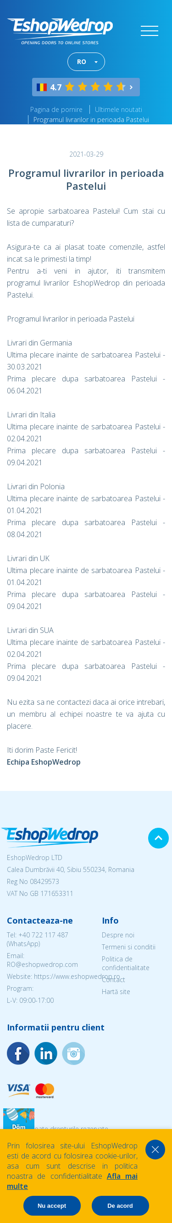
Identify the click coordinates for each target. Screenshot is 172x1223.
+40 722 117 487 (43, 934)
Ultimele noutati (118, 109)
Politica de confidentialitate (126, 963)
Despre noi (118, 934)
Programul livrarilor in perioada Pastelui (91, 119)
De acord (120, 1205)
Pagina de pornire (56, 109)
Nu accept (52, 1205)
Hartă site (116, 991)
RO (81, 61)
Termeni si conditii (128, 946)
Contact (113, 979)
